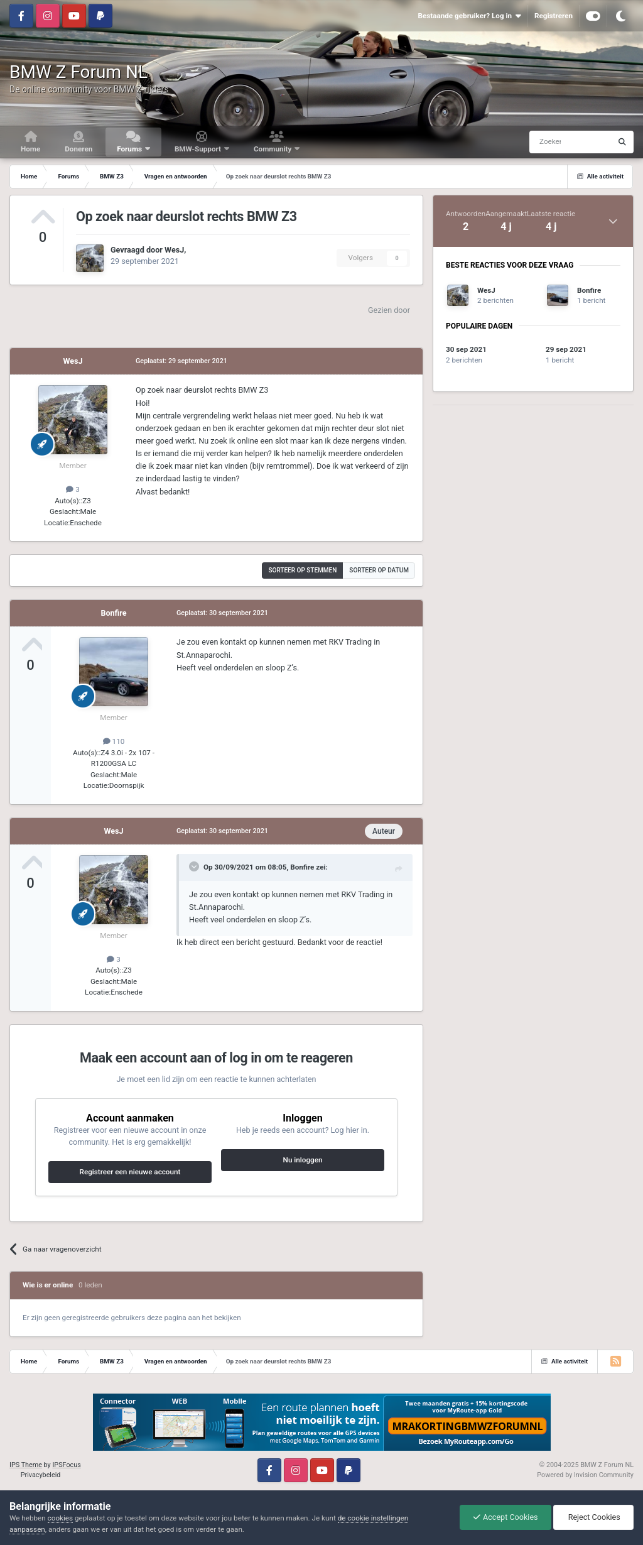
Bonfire (113, 613)
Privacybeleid (41, 1475)
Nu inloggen (303, 1159)
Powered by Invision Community (585, 1475)
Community (273, 149)
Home (30, 149)
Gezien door (389, 310)
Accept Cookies (505, 1517)
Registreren (553, 15)
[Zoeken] (546, 142)
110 (114, 741)
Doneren (78, 149)
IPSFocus (66, 1465)
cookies (60, 1518)
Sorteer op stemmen (302, 570)
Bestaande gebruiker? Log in (469, 16)
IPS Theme (25, 1465)
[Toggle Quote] (195, 866)
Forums (130, 149)
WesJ (174, 249)
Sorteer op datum (379, 570)
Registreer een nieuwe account (130, 1171)
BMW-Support (199, 149)
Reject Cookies (593, 1517)
